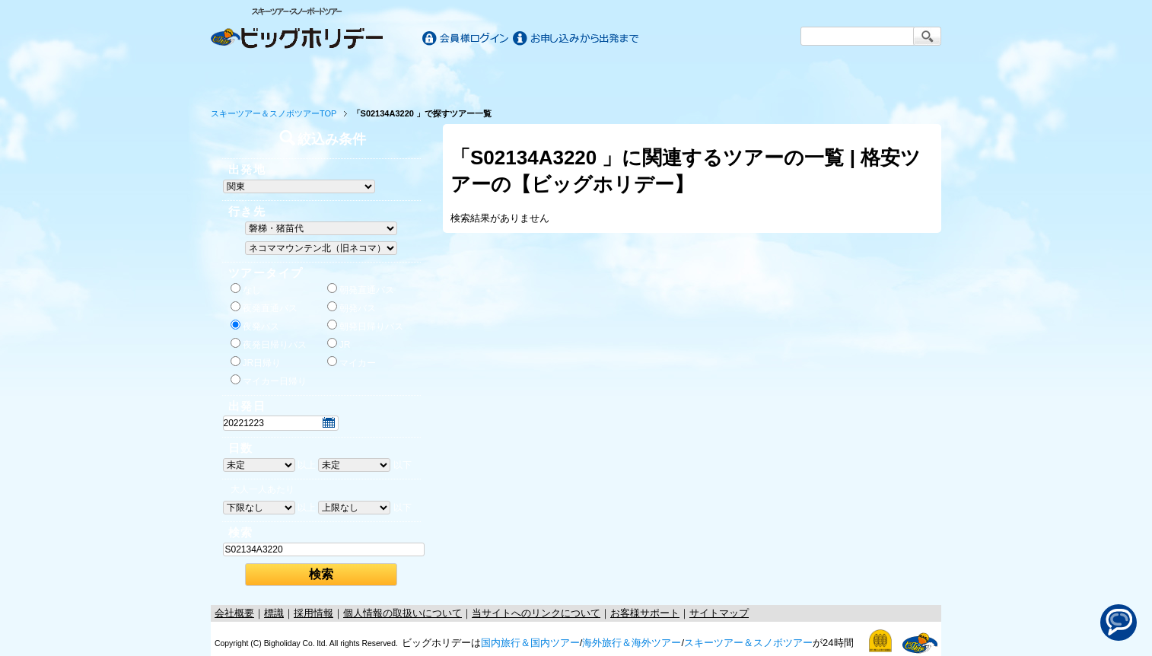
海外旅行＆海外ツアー (631, 642)
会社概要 (234, 613)
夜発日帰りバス (269, 344)
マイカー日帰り (269, 380)
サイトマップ (719, 613)
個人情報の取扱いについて (402, 613)
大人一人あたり (262, 489)
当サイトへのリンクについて (536, 613)
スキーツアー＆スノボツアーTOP (273, 113)
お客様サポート (894, 77)
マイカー (351, 362)
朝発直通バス (360, 289)
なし (246, 289)
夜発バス (255, 326)
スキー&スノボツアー (757, 77)
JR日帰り (256, 362)
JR (339, 344)
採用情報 (313, 613)
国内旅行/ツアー (394, 77)
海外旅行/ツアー (576, 77)
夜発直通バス (264, 307)
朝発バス (351, 307)
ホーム (257, 77)
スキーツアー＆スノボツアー (748, 642)
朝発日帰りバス (365, 326)
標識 (274, 613)
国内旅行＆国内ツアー (530, 642)
